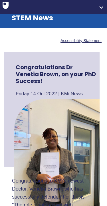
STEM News (32, 17)
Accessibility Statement (81, 40)
